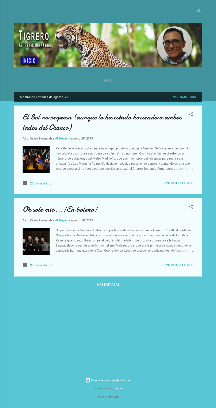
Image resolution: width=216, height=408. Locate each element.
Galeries (118, 388)
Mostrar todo (184, 97)
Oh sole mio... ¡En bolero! (60, 209)
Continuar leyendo (177, 183)
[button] (190, 115)
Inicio (108, 81)
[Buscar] (199, 11)
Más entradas (108, 284)
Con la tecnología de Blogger (108, 380)
